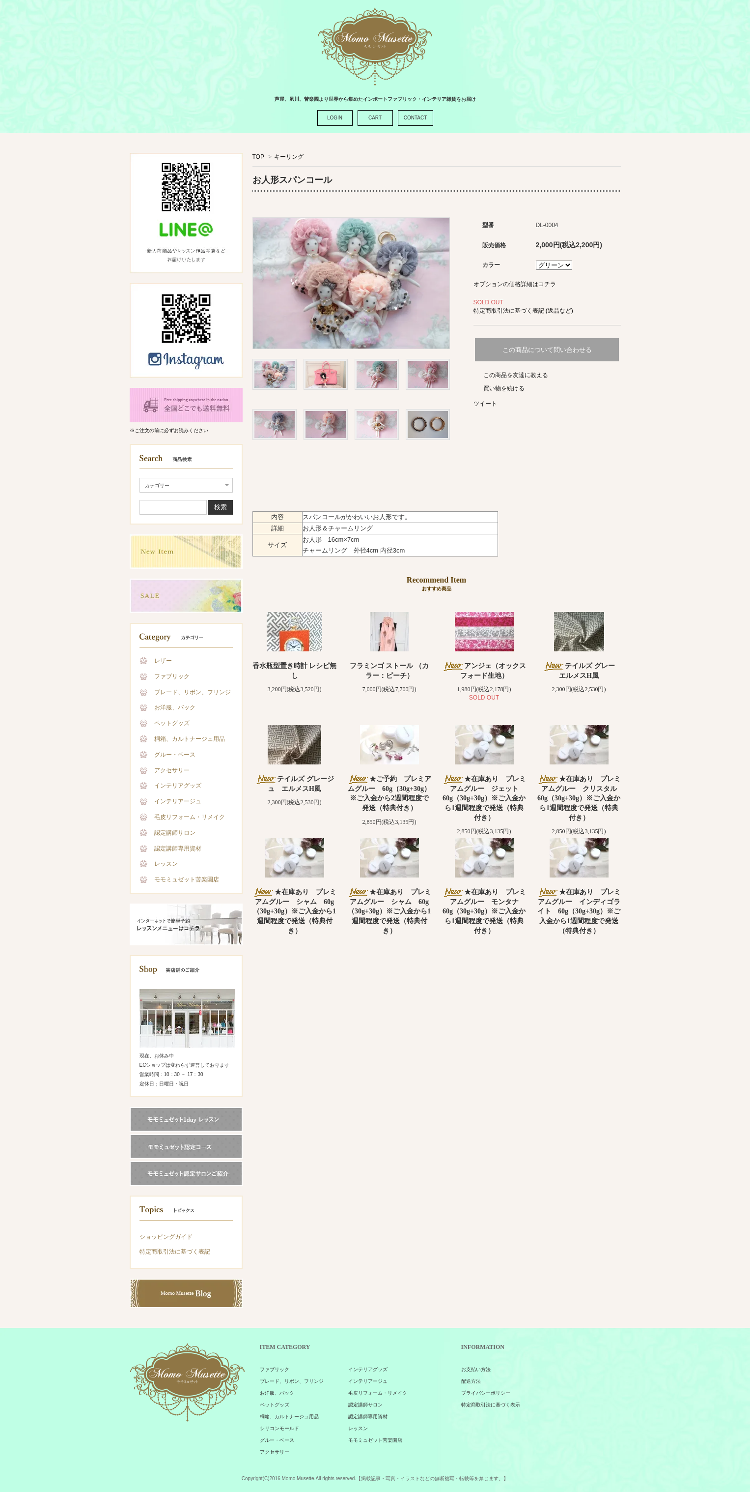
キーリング (289, 156)
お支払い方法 (476, 1369)
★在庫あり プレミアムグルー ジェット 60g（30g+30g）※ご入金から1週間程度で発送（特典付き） (484, 798)
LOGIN (334, 117)
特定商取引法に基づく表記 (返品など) (523, 310)
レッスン (166, 863)
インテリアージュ (177, 801)
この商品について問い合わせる (547, 349)
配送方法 (471, 1381)
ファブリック (172, 676)
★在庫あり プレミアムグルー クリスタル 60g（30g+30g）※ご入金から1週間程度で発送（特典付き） (580, 798)
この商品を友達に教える (515, 375)
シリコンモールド (279, 1428)
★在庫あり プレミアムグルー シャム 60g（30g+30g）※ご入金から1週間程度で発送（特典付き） (294, 911)
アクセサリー (172, 770)
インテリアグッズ (177, 785)
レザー (163, 660)
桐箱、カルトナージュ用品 (189, 738)
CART (375, 117)
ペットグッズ (172, 723)
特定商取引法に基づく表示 (490, 1404)
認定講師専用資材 (177, 848)
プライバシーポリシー (485, 1393)
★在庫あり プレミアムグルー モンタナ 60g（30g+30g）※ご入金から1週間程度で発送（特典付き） (484, 911)
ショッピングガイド (166, 1236)
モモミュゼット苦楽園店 (186, 879)
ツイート (485, 403)
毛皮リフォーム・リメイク (189, 817)
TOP (258, 156)
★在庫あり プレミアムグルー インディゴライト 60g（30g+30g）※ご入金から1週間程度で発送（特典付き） (579, 911)
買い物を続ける (504, 388)
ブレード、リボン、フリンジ (192, 692)
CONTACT (415, 117)
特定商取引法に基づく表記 (174, 1251)
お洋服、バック (174, 707)
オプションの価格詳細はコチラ (514, 284)
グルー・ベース (174, 754)
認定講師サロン (174, 832)
